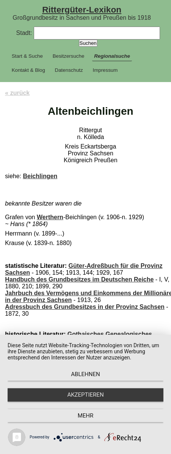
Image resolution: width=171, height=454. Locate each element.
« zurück (17, 93)
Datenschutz (69, 70)
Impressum (105, 70)
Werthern (50, 217)
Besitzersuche (69, 56)
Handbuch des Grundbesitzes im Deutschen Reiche (79, 279)
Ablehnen (85, 374)
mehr (86, 415)
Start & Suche (27, 56)
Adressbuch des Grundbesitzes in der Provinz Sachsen (85, 307)
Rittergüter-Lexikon (81, 9)
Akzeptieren (85, 394)
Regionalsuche (112, 56)
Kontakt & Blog (28, 70)
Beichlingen (40, 176)
